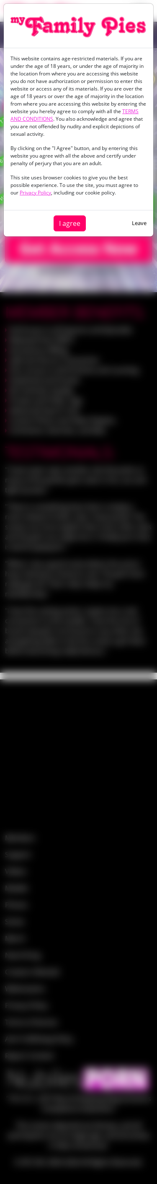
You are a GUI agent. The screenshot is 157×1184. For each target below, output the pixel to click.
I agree (69, 223)
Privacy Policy (35, 192)
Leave (139, 223)
